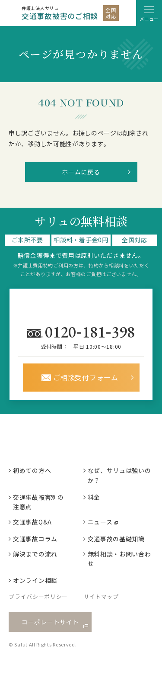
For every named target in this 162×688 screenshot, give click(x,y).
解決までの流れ (35, 554)
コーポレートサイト (50, 621)
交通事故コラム (35, 538)
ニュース (100, 522)
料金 (94, 497)
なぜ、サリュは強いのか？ (119, 475)
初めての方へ (32, 470)
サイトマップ (101, 596)
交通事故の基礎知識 (116, 538)
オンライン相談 (35, 580)
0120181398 (92, 331)
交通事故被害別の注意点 (38, 502)
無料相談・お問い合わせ (119, 559)
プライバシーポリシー (38, 596)
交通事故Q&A (32, 522)
